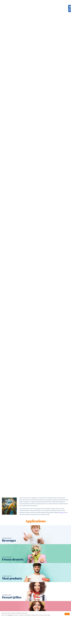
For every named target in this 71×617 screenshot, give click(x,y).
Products (44, 2)
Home (32, 2)
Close (67, 614)
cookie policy (10, 615)
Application (51, 2)
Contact (58, 2)
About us (37, 2)
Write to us (61, 512)
